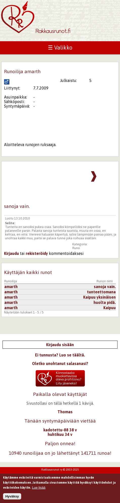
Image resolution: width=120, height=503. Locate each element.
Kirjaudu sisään (60, 344)
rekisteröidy (37, 253)
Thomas (65, 411)
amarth (11, 286)
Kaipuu (109, 307)
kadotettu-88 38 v (60, 430)
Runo (76, 248)
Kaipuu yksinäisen (99, 297)
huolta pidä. (105, 302)
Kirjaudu (11, 253)
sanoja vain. (105, 286)
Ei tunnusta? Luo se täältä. (60, 355)
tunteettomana (101, 292)
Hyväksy (12, 498)
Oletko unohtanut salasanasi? (60, 363)
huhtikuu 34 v (60, 434)
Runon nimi (105, 281)
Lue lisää (38, 489)
